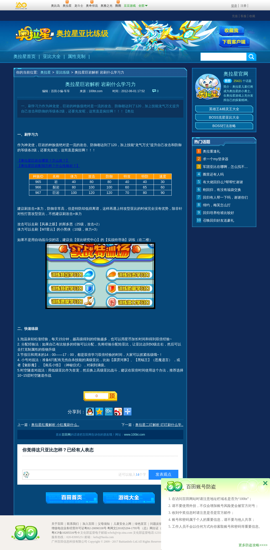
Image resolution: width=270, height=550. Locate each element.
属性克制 (76, 56)
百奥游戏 (21, 5)
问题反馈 (156, 523)
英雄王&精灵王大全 (224, 109)
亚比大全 (52, 56)
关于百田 (57, 523)
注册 (243, 5)
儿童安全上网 (122, 523)
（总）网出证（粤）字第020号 (161, 528)
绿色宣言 (141, 523)
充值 (235, 16)
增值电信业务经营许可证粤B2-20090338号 (79, 528)
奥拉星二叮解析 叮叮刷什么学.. (159, 425)
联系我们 (73, 523)
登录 (234, 5)
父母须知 (104, 523)
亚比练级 (63, 72)
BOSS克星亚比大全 (224, 117)
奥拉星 (45, 72)
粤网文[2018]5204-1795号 (123, 528)
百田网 (40, 5)
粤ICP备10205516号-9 (66, 532)
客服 (243, 16)
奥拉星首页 (24, 56)
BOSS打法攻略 (224, 126)
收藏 (252, 16)
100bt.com (96, 91)
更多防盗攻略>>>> (253, 545)
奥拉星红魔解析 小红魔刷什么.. (55, 425)
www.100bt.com (134, 434)
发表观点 (163, 474)
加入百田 (88, 523)
